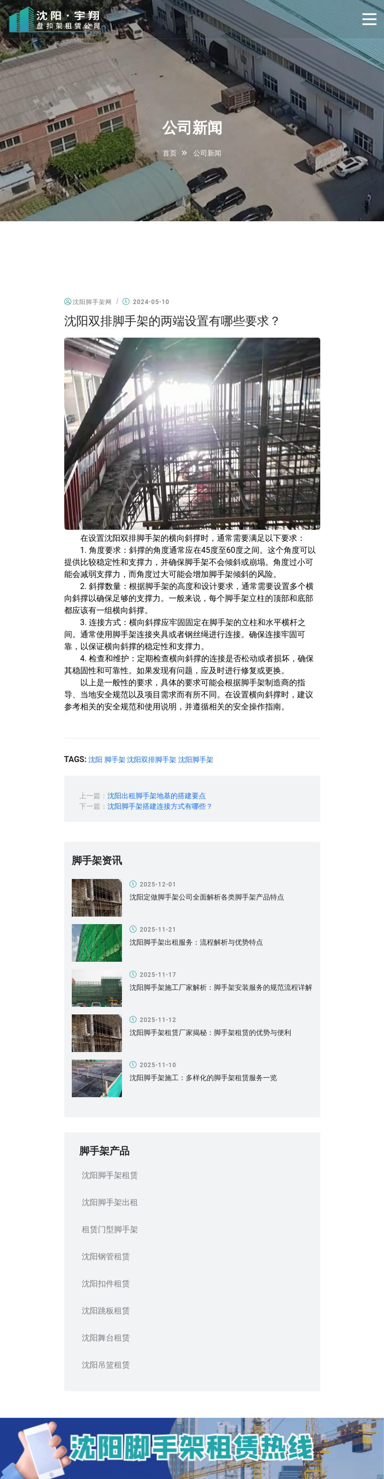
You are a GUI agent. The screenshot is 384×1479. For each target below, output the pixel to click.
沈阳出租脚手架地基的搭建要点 (156, 796)
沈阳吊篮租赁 (106, 1365)
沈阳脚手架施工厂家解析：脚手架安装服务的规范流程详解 (221, 987)
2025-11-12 (153, 1019)
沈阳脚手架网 (88, 302)
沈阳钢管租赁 (106, 1256)
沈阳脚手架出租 (110, 1202)
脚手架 (114, 760)
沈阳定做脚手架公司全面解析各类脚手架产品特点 (207, 897)
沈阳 (95, 760)
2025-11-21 (153, 929)
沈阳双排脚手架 (151, 760)
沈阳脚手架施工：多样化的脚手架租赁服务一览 (203, 1078)
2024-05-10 (146, 302)
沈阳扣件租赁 (106, 1283)
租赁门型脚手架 (110, 1229)
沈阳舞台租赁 (106, 1338)
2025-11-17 (153, 974)
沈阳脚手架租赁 (110, 1175)
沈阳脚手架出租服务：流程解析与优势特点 (196, 942)
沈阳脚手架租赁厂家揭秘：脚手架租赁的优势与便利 (210, 1032)
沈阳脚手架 (195, 760)
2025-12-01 (153, 884)
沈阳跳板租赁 (106, 1310)
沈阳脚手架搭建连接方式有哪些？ (160, 806)
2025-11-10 (153, 1065)
